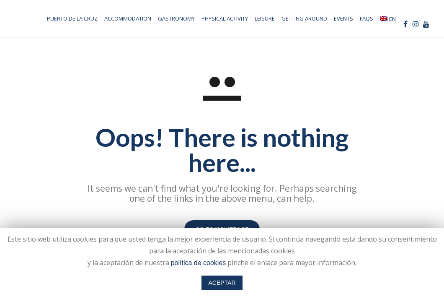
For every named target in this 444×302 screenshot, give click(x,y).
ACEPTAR (221, 282)
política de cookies (198, 262)
